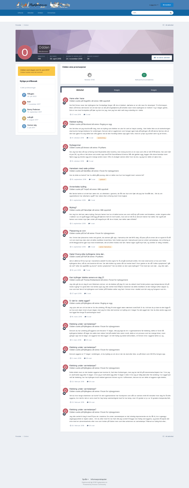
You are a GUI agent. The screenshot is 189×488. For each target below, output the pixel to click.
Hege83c (87, 101)
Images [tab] (117, 90)
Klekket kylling (76, 122)
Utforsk (20, 13)
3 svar (90, 161)
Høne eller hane (76, 98)
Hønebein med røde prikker (82, 168)
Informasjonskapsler (99, 479)
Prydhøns (102, 148)
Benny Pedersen (33, 109)
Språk (85, 479)
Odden (72, 101)
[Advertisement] (88, 459)
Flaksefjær (87, 210)
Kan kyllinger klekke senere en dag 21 (86, 277)
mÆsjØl (30, 117)
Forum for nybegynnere (109, 171)
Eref (85, 233)
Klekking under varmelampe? (82, 324)
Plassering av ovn (77, 231)
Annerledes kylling (77, 186)
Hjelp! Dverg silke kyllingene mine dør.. (87, 254)
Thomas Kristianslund (91, 280)
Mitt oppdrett (105, 101)
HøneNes (87, 171)
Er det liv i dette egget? (79, 301)
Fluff (85, 257)
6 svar (88, 317)
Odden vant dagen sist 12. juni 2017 (34, 70)
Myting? (73, 207)
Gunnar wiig (32, 125)
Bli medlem (167, 5)
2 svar (87, 114)
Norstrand (87, 124)
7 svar (87, 270)
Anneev (86, 148)
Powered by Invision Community (94, 484)
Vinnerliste (51, 13)
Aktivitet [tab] (80, 90)
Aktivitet (30, 13)
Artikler (40, 13)
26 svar (88, 340)
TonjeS (86, 189)
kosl (28, 102)
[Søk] (140, 13)
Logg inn (153, 5)
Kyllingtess (87, 303)
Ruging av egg (106, 124)
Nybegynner (75, 145)
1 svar (92, 179)
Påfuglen (30, 94)
